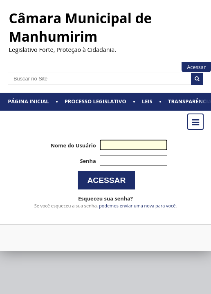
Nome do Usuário (73, 145)
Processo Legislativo (95, 101)
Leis (147, 101)
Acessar (196, 67)
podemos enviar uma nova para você (137, 206)
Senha (88, 161)
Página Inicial (28, 101)
